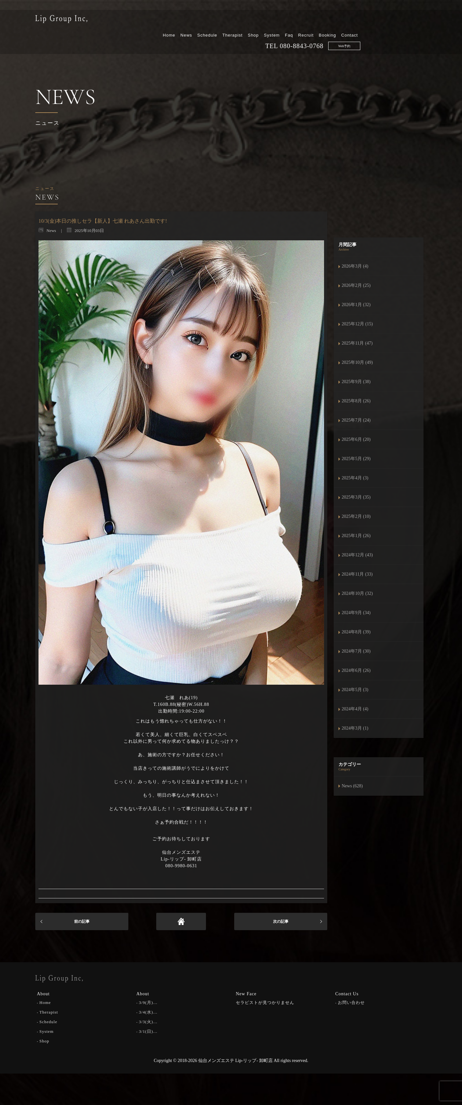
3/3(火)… (148, 1020)
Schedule (273, 21)
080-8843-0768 (368, 32)
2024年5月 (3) (355, 689)
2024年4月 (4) (355, 709)
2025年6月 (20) (356, 439)
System (338, 21)
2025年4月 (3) (355, 477)
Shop (319, 21)
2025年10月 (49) (357, 362)
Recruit (372, 21)
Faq (355, 21)
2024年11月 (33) (357, 574)
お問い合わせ (351, 1001)
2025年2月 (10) (356, 516)
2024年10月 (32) (357, 593)
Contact (415, 21)
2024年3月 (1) (355, 728)
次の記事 (280, 921)
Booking (393, 21)
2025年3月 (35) (356, 497)
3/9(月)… (148, 1001)
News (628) (352, 786)
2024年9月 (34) (356, 612)
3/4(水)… (148, 1011)
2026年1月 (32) (356, 304)
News (253, 21)
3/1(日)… (148, 1030)
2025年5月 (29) (356, 458)
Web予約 (411, 32)
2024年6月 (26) (356, 670)
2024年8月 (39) (356, 632)
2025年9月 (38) (356, 381)
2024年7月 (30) (356, 651)
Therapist (299, 21)
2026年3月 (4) (355, 266)
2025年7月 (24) (356, 420)
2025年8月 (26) (356, 400)
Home (235, 21)
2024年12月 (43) (357, 554)
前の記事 (82, 921)
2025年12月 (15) (357, 323)
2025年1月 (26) (356, 535)
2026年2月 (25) (356, 285)
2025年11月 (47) (357, 343)
